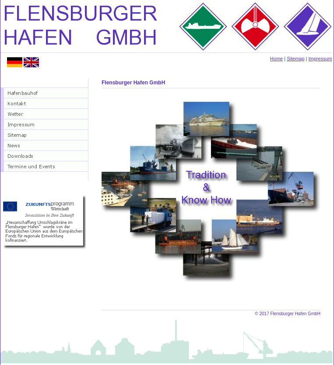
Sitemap (295, 58)
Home (276, 58)
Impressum (320, 58)
